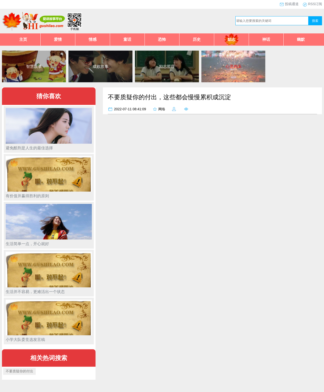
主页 (23, 39)
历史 (197, 39)
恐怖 (162, 39)
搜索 (315, 21)
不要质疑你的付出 (19, 371)
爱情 (58, 39)
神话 (266, 39)
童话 (127, 39)
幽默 (301, 39)
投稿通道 (292, 4)
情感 (93, 39)
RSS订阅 (315, 4)
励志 (231, 39)
